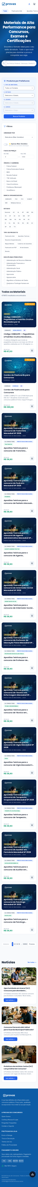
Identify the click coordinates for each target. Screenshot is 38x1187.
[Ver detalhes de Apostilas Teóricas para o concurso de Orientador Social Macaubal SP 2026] (32, 615)
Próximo (32, 944)
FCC (22, 199)
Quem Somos (6, 1116)
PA (15, 219)
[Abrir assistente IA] (32, 1174)
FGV (16, 199)
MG (11, 219)
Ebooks (7, 251)
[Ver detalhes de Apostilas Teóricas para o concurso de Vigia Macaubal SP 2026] (32, 773)
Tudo (5, 11)
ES (14, 216)
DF (10, 216)
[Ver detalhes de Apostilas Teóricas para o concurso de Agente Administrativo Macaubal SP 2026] (32, 563)
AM (28, 212)
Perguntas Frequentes (9, 1123)
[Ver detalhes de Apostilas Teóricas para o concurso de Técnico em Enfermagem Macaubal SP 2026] (32, 720)
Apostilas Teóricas (23, 236)
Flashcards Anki (17, 11)
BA (32, 212)
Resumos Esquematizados (13, 240)
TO (15, 226)
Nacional (7, 212)
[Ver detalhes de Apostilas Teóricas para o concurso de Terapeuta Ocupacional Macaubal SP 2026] (32, 825)
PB (20, 219)
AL (18, 212)
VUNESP (29, 199)
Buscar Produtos (19, 116)
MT (29, 216)
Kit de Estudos (24, 247)
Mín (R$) (6, 153)
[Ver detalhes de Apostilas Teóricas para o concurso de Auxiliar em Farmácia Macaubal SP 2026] (32, 877)
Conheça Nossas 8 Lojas (10, 1119)
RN (14, 223)
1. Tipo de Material (11, 84)
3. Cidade (7, 99)
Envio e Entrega (7, 1135)
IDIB (6, 203)
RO (23, 223)
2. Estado (7, 92)
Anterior (6, 944)
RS (18, 223)
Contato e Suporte (8, 1126)
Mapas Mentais (9, 243)
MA (24, 216)
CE (5, 216)
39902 (25, 944)
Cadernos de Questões (25, 243)
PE (28, 219)
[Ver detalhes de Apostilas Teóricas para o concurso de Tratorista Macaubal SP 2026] (32, 458)
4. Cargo (7, 107)
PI (5, 223)
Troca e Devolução (8, 1138)
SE (10, 226)
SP (5, 226)
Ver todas (32, 962)
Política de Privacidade (9, 1145)
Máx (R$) (23, 153)
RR (27, 223)
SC (32, 223)
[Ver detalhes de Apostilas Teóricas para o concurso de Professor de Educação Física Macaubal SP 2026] (32, 668)
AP (23, 212)
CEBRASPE (8, 199)
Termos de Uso (7, 1142)
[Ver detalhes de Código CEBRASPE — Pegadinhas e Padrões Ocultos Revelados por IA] (32, 350)
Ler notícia (10, 1000)
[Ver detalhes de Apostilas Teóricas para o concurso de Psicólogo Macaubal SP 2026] (32, 930)
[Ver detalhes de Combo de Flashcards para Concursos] (32, 406)
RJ (9, 223)
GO (19, 216)
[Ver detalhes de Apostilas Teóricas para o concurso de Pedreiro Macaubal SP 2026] (32, 511)
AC (14, 212)
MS (6, 219)
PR (24, 219)
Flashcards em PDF (11, 247)
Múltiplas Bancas (16, 203)
